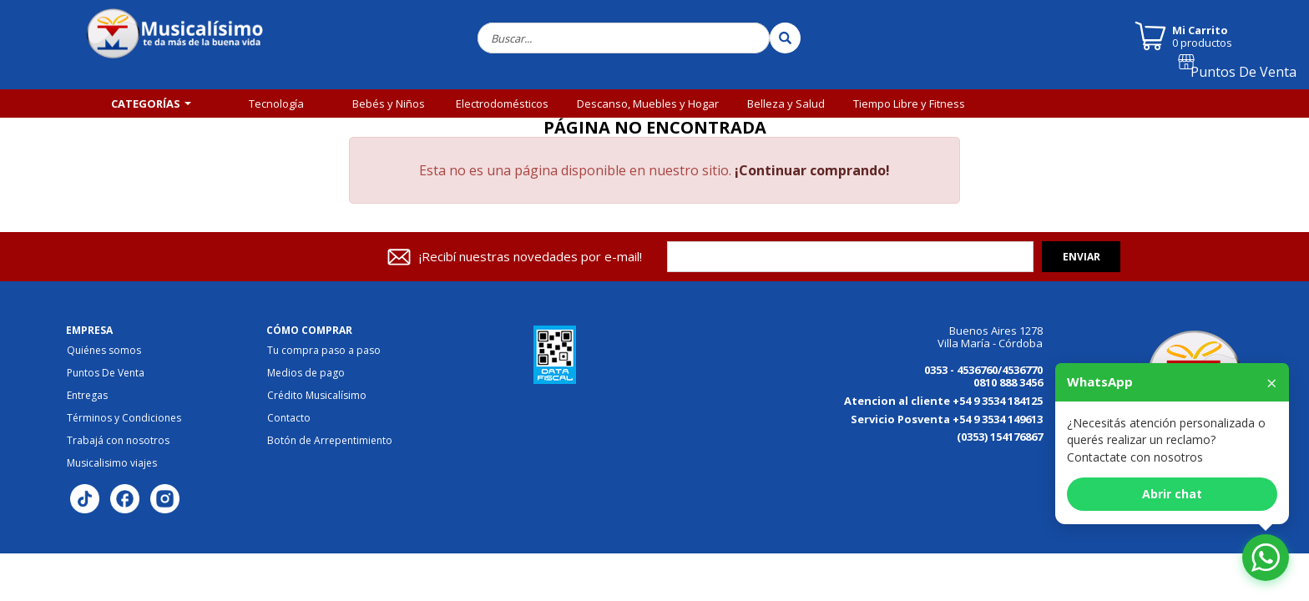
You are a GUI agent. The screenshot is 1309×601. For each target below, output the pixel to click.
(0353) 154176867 (1000, 436)
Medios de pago (306, 373)
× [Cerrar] (1271, 382)
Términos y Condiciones (124, 418)
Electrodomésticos (502, 103)
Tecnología (276, 103)
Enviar (1081, 257)
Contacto (289, 418)
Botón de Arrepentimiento (329, 441)
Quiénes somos (104, 350)
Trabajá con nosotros (118, 441)
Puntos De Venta (1250, 77)
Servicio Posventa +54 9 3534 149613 (947, 419)
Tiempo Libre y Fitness (909, 103)
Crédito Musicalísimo (316, 396)
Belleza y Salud (786, 103)
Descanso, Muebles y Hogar (648, 103)
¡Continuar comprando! (812, 170)
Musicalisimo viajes (112, 463)
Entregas (87, 396)
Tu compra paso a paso (324, 350)
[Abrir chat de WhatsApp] (1265, 557)
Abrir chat (1172, 494)
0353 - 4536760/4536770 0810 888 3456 (983, 376)
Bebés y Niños (388, 103)
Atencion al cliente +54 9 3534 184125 (943, 400)
